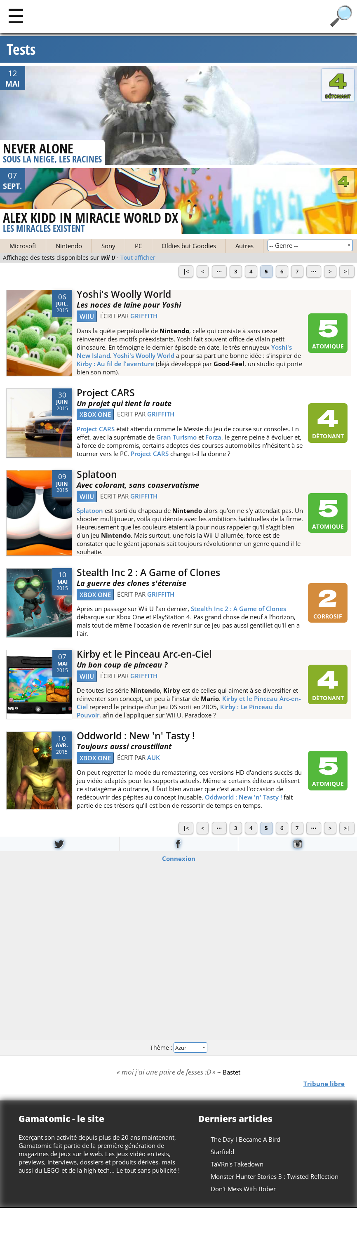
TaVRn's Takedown (237, 1164)
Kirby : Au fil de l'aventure (115, 364)
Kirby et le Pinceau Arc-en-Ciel (144, 654)
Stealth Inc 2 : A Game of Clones (148, 572)
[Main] (16, 15)
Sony (108, 246)
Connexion (178, 858)
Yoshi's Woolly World (124, 294)
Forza (213, 437)
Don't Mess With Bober (243, 1189)
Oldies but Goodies (189, 246)
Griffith (143, 316)
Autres (244, 246)
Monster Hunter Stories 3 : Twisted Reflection (274, 1176)
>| (347, 271)
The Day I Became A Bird (245, 1139)
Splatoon (97, 474)
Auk (153, 757)
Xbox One (95, 414)
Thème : (178, 1047)
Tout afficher (137, 257)
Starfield (222, 1152)
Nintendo (69, 246)
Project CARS (106, 392)
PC (138, 246)
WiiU (87, 316)
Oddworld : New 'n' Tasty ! (136, 735)
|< (186, 271)
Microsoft (22, 246)
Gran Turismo (176, 437)
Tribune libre (324, 1083)
